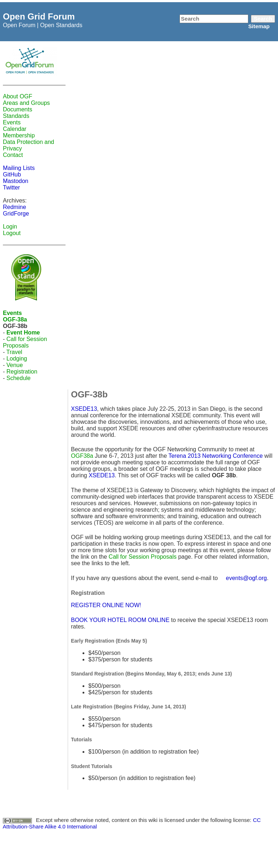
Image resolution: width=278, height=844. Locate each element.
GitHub (12, 174)
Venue (15, 365)
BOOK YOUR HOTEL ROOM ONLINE (120, 620)
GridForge (16, 213)
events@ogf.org (246, 578)
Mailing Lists (19, 168)
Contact (13, 155)
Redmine (14, 207)
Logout (12, 233)
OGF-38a (15, 319)
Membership (19, 135)
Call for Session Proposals (25, 342)
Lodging (17, 358)
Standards (16, 116)
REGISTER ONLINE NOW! (106, 605)
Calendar (14, 129)
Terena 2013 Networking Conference (215, 456)
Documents (17, 109)
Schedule (19, 378)
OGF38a (82, 456)
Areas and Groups (26, 103)
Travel (14, 352)
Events (12, 122)
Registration (22, 371)
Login (10, 226)
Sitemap (259, 26)
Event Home (23, 332)
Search (263, 19)
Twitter (11, 187)
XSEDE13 (84, 409)
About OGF (17, 96)
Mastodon (15, 181)
